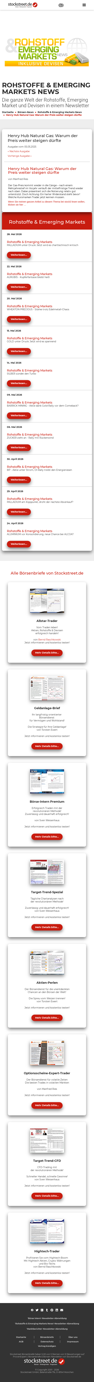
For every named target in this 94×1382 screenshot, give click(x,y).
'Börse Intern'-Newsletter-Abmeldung (47, 1318)
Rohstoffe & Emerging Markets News (60, 112)
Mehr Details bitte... (47, 652)
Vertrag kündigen (47, 1346)
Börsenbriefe (47, 1337)
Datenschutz (47, 1341)
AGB (21, 1341)
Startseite (8, 112)
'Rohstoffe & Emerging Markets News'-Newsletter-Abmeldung (47, 1323)
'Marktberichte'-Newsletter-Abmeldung (47, 1329)
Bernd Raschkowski (49, 639)
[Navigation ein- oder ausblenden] (84, 5)
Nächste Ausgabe (20, 151)
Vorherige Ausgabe (19, 156)
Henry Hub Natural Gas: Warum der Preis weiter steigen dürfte (44, 114)
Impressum (73, 1341)
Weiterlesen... (19, 254)
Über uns (72, 1337)
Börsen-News (26, 112)
